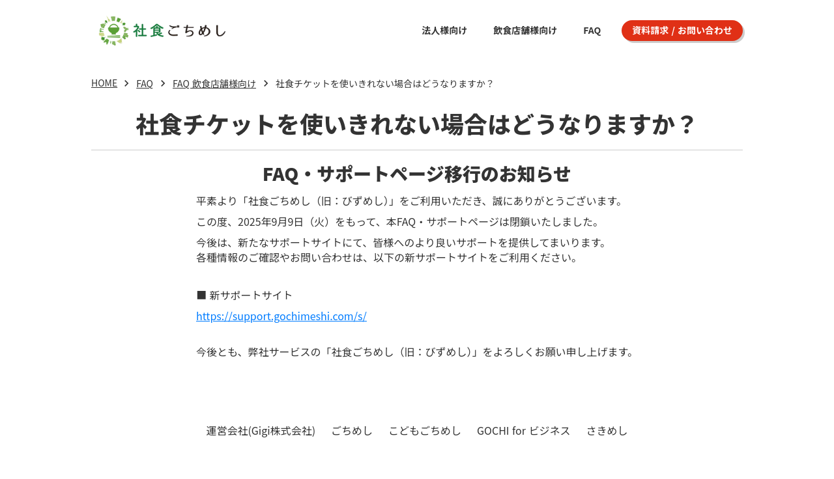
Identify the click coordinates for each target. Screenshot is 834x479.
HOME (104, 83)
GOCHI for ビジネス (524, 430)
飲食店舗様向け (525, 29)
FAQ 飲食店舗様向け (214, 83)
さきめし (607, 430)
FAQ (592, 29)
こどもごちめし (424, 430)
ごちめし (352, 430)
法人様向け (444, 29)
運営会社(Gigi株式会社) (260, 430)
